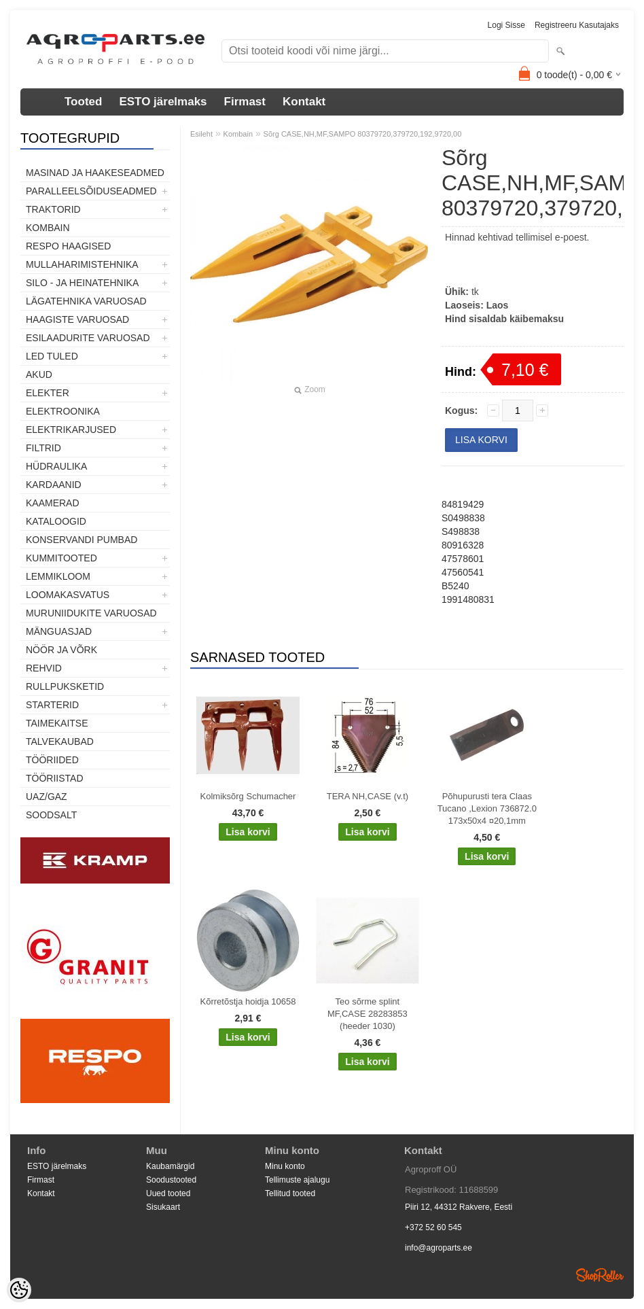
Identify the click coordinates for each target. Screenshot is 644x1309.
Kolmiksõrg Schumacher (248, 796)
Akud (39, 374)
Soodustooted (171, 1180)
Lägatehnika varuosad (86, 301)
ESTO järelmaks (163, 101)
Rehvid (44, 668)
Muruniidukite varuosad (91, 613)
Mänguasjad (59, 631)
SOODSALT (51, 814)
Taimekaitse (57, 723)
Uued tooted (168, 1193)
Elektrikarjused (71, 429)
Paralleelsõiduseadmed (91, 191)
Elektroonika (63, 411)
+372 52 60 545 (433, 1227)
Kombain (48, 227)
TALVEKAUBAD (60, 741)
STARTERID (52, 704)
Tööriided (52, 759)
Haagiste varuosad (77, 319)
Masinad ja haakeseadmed (95, 172)
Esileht (201, 134)
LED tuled (52, 356)
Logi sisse (506, 25)
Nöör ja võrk (61, 649)
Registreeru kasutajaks (577, 25)
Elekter (47, 392)
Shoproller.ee (600, 1275)
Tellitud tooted (290, 1193)
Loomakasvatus (67, 594)
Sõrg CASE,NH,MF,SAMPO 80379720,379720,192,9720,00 (363, 134)
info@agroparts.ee (438, 1248)
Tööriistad (55, 778)
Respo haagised (68, 246)
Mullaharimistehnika (82, 264)
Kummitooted (61, 558)
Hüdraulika (56, 466)
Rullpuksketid (65, 686)
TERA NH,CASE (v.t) (367, 796)
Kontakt (304, 101)
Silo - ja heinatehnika (82, 282)
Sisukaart (163, 1207)
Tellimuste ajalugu (297, 1180)
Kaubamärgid (170, 1166)
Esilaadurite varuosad (88, 337)
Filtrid (43, 447)
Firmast (245, 101)
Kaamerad (52, 503)
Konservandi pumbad (81, 539)
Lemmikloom (58, 576)
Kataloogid (56, 521)
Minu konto (285, 1166)
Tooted (83, 101)
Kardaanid (54, 484)
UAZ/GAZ (46, 796)
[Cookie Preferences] (19, 1290)
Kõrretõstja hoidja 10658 (248, 1001)
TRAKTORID (53, 209)
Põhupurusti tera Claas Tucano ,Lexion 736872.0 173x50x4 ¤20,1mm (487, 808)
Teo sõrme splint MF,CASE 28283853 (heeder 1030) (367, 1013)
